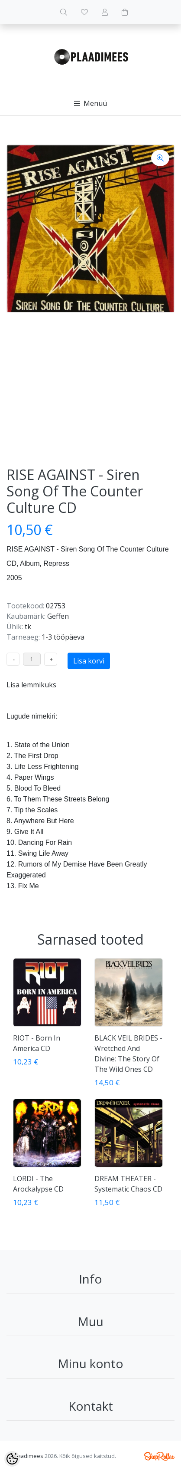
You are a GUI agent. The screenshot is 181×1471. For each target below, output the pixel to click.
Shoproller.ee (159, 1456)
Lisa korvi (88, 661)
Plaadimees (28, 1456)
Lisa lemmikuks (31, 685)
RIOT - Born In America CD (36, 1043)
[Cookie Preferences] (12, 1459)
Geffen (58, 616)
